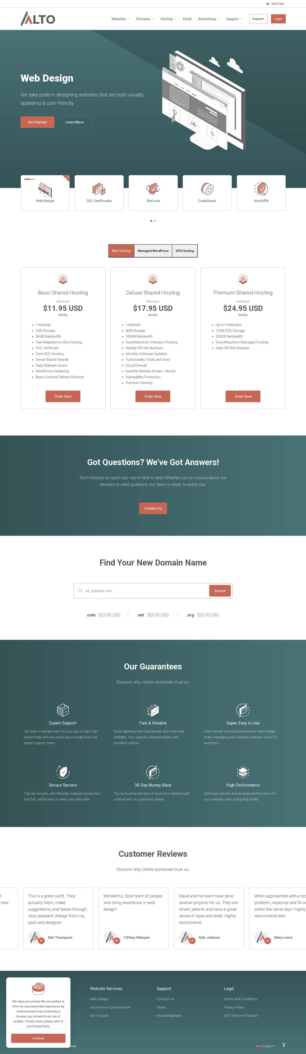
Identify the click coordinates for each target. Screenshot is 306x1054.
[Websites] (120, 19)
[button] (151, 221)
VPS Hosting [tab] (185, 251)
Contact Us (153, 508)
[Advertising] (209, 19)
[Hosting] (168, 19)
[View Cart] (275, 3)
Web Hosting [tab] (121, 251)
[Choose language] (266, 1046)
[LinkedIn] (43, 1019)
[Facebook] (22, 1019)
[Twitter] (33, 1019)
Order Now (62, 396)
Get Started (37, 122)
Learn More (75, 122)
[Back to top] (284, 1045)
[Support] (234, 19)
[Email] (187, 19)
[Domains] (145, 19)
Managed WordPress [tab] (153, 251)
